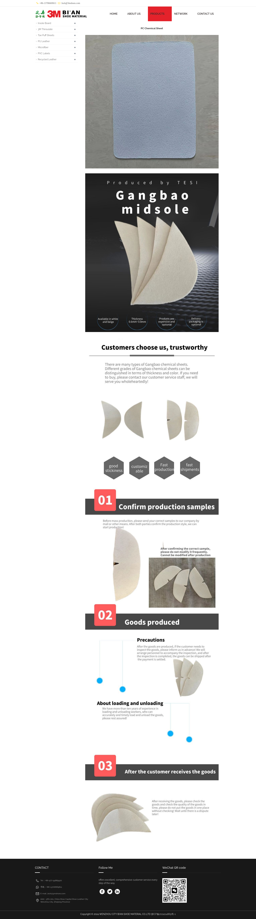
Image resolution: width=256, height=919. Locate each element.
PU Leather (44, 41)
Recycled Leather (47, 59)
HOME (114, 13)
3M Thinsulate (45, 29)
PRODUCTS (157, 13)
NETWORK (180, 13)
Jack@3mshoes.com (70, 3)
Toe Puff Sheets (46, 35)
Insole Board (44, 23)
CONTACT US (205, 13)
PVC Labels (44, 53)
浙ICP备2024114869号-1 (163, 914)
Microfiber (43, 47)
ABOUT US (134, 13)
